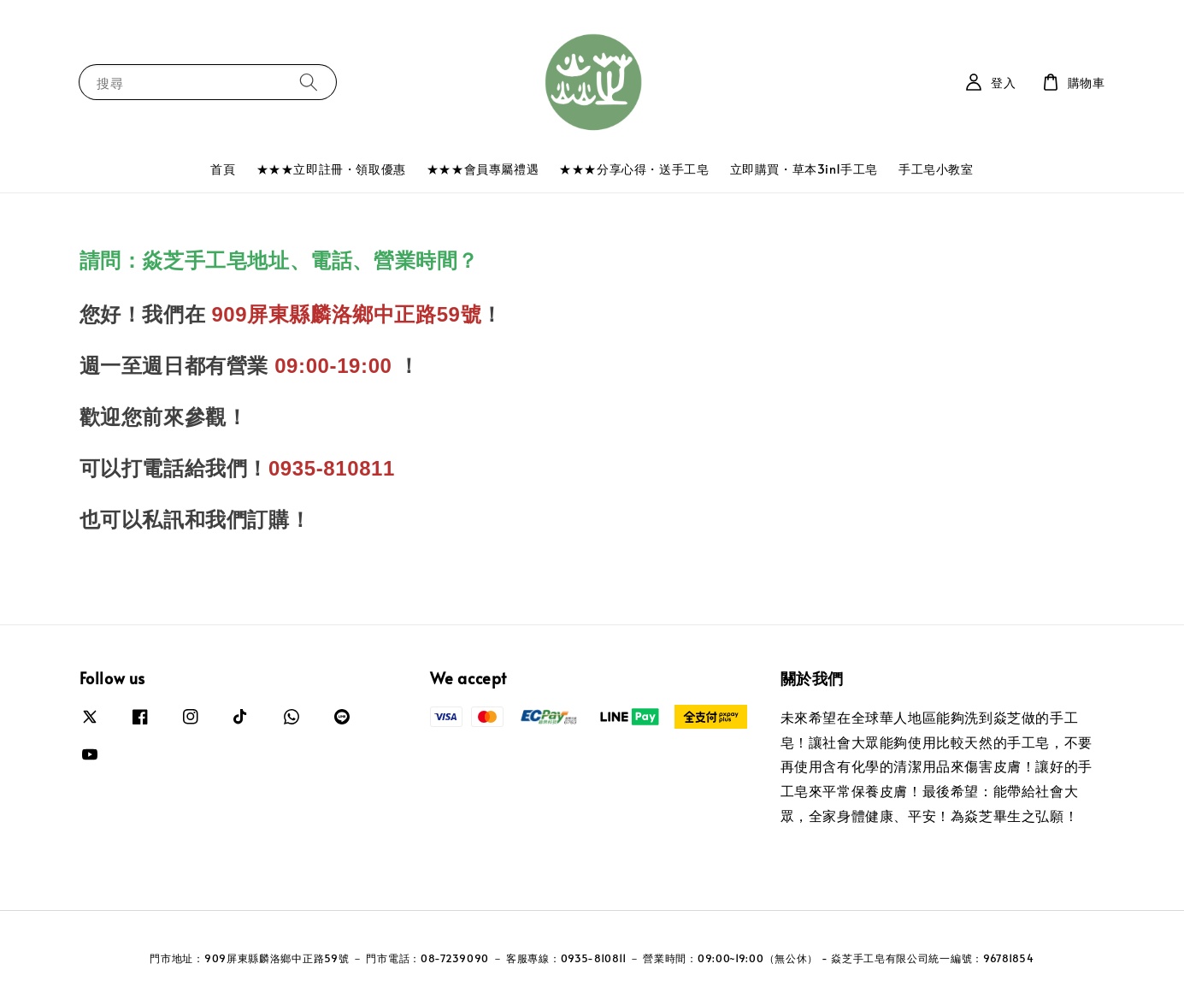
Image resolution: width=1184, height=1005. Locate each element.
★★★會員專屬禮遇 (483, 169)
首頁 (222, 169)
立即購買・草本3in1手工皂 (804, 169)
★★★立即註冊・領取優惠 (331, 169)
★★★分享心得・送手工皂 (634, 169)
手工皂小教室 (936, 169)
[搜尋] (308, 81)
